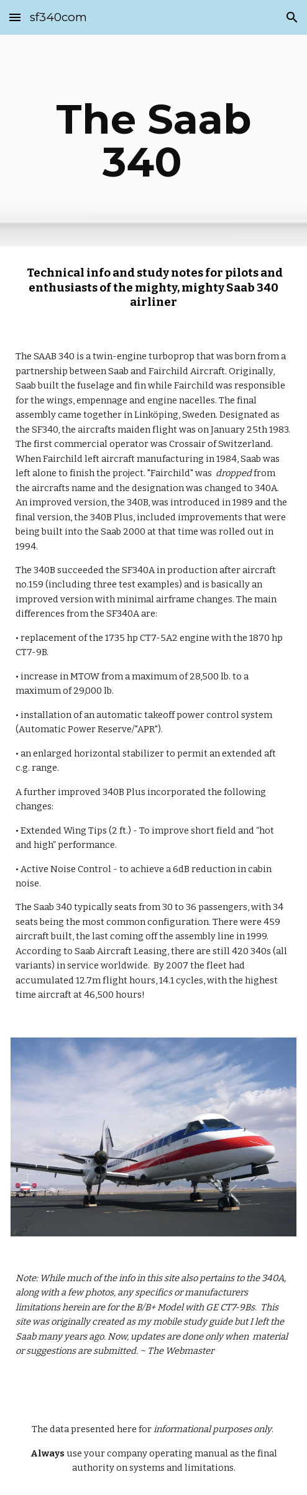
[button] (15, 17)
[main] (153, 140)
